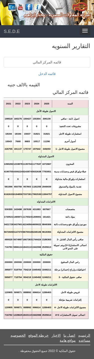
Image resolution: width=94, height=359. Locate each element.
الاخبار (56, 335)
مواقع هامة (68, 340)
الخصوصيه (18, 335)
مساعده (84, 340)
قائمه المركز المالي (47, 62)
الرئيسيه (84, 335)
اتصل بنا (69, 335)
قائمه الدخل (47, 74)
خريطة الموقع (38, 335)
